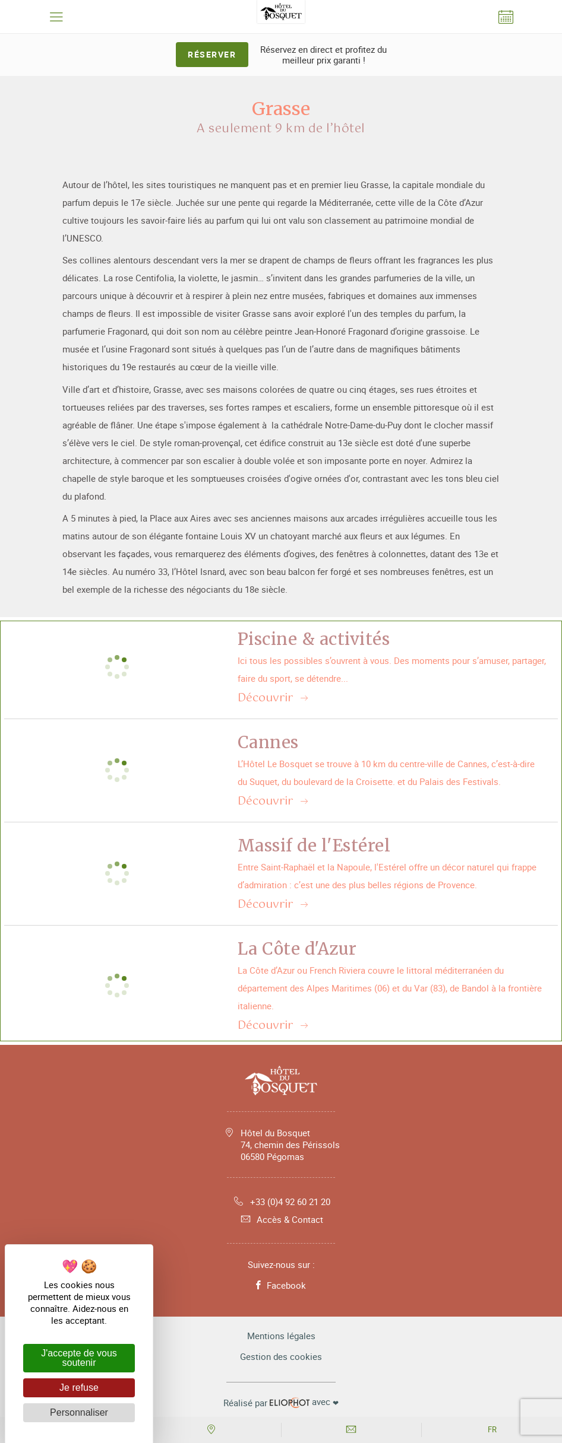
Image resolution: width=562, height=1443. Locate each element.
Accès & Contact (281, 1219)
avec (281, 1402)
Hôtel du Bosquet (290, 1144)
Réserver (212, 54)
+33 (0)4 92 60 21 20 (281, 1201)
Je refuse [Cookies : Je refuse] (79, 1387)
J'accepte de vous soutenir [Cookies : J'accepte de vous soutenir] (79, 1358)
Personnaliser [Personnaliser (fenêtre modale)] (79, 1412)
